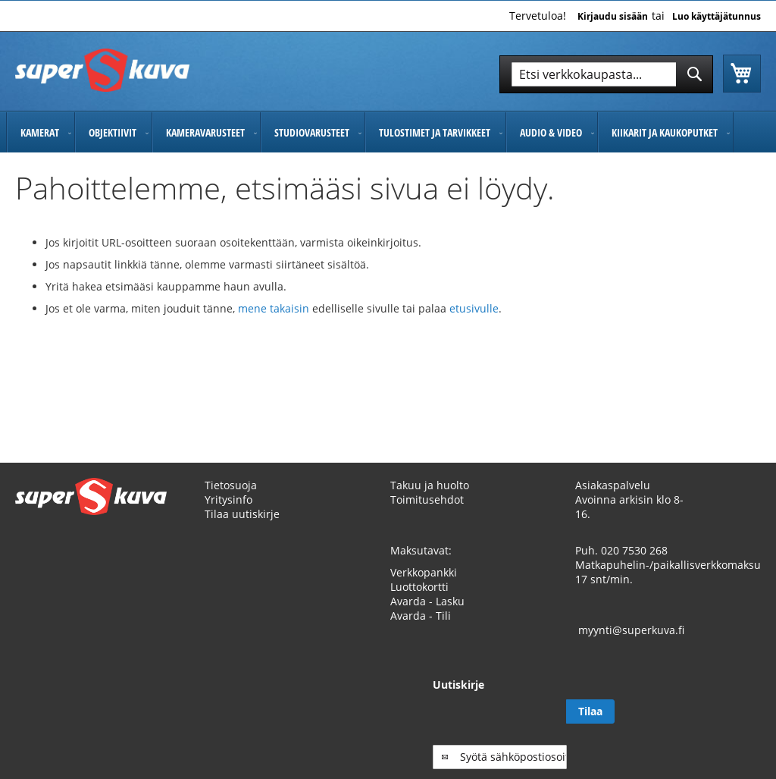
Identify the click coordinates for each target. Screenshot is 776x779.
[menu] (388, 132)
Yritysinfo (228, 499)
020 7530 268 (634, 550)
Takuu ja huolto (429, 485)
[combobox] (606, 74)
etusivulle (474, 308)
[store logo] (102, 70)
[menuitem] (40, 132)
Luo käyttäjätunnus (716, 17)
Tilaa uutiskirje (242, 514)
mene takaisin (275, 308)
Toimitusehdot (427, 499)
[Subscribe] (736, 711)
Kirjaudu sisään (612, 17)
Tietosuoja (231, 485)
